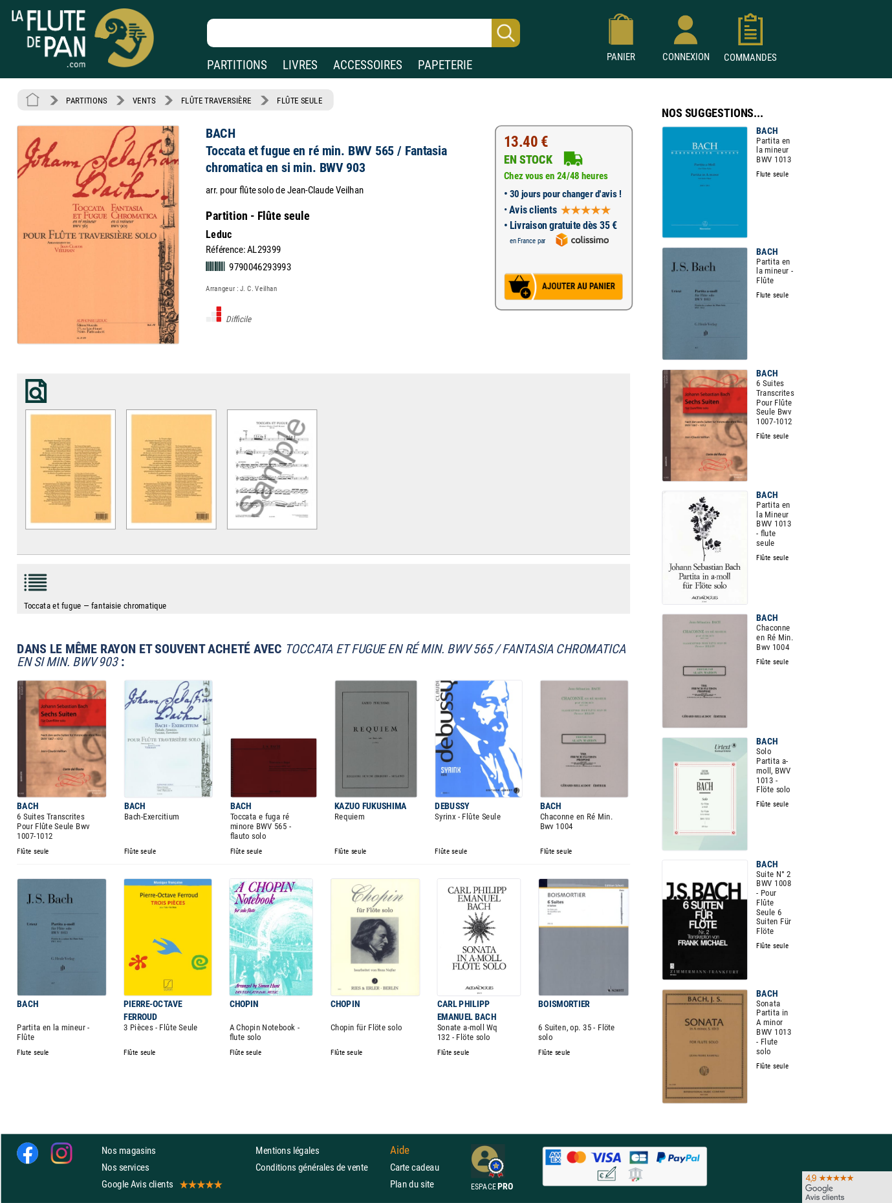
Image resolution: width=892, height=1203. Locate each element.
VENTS (144, 100)
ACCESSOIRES (367, 65)
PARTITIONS (237, 65)
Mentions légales (287, 1149)
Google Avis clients (161, 1183)
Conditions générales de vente (320, 1167)
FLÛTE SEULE (300, 100)
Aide (399, 1149)
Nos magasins (129, 1149)
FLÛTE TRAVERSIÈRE (216, 100)
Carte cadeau (414, 1167)
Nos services (125, 1167)
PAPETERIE (445, 65)
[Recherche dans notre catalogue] (363, 33)
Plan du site (412, 1183)
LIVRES (300, 65)
